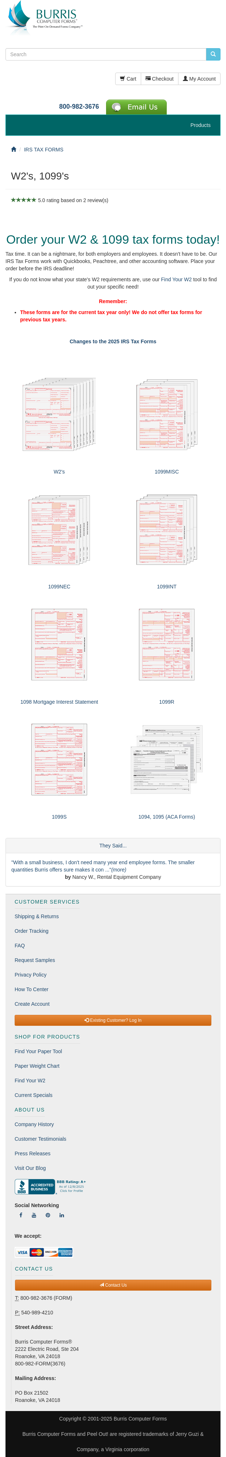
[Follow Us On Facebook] (21, 1215)
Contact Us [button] (113, 1285)
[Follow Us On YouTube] (34, 1215)
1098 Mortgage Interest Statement (59, 702)
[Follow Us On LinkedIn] (62, 1215)
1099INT (167, 587)
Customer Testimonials (40, 1139)
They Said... (113, 846)
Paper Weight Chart (37, 1066)
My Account (199, 79)
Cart (128, 79)
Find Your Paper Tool (38, 1051)
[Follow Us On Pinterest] (48, 1215)
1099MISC (167, 472)
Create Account (32, 1004)
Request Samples (35, 960)
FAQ (20, 945)
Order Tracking (32, 931)
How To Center (31, 989)
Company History (34, 1124)
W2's (59, 472)
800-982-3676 (79, 106)
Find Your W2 (176, 279)
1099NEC (59, 587)
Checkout (160, 79)
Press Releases (32, 1153)
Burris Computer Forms (140, 1419)
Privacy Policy (30, 975)
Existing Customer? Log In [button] (113, 1020)
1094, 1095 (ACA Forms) (167, 817)
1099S (59, 817)
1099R (166, 702)
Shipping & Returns (37, 916)
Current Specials (34, 1095)
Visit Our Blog (30, 1168)
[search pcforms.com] (213, 54)
